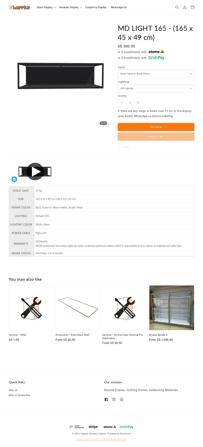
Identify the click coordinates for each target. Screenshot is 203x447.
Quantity (122, 96)
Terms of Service (84, 440)
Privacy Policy (102, 440)
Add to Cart (156, 136)
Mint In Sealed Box (20, 395)
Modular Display (69, 7)
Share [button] (124, 147)
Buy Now (156, 126)
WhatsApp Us (119, 7)
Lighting (123, 81)
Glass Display (45, 7)
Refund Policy (119, 440)
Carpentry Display (95, 7)
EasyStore (125, 433)
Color (121, 67)
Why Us (13, 390)
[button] (177, 7)
